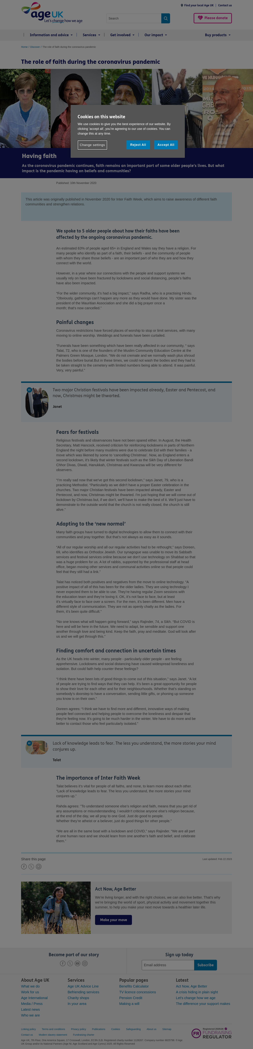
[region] (128, 131)
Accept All (165, 145)
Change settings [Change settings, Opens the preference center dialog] (92, 145)
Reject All (138, 145)
